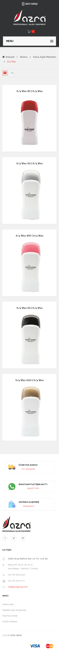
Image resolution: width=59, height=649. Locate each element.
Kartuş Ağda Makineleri (44, 57)
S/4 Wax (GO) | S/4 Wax (29, 380)
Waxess (24, 57)
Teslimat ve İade (9, 616)
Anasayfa (10, 57)
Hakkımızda (8, 604)
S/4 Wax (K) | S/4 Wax (30, 91)
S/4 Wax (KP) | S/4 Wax (29, 235)
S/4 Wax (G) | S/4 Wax (29, 163)
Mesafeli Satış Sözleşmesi (14, 610)
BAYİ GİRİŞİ (29, 3)
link (29, 467)
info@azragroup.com (18, 587)
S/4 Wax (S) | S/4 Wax (30, 308)
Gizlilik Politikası (9, 621)
